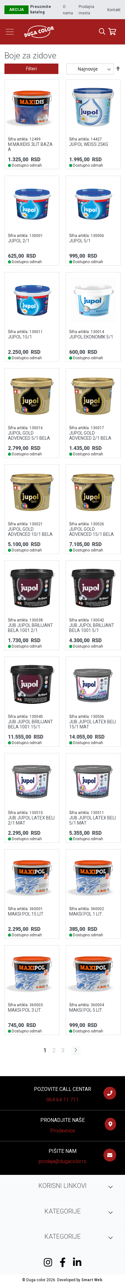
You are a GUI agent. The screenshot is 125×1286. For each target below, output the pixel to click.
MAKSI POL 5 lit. (86, 1010)
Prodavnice (62, 1131)
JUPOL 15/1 (20, 336)
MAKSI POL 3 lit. (25, 1010)
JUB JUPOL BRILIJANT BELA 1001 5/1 (91, 628)
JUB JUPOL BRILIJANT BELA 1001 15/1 (30, 724)
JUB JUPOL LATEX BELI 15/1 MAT (92, 724)
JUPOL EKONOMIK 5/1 (91, 336)
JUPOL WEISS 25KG (88, 144)
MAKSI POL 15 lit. (26, 914)
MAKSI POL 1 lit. (86, 914)
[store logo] (61, 32)
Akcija (16, 9)
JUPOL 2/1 (19, 240)
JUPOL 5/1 (80, 240)
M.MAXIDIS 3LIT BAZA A (30, 147)
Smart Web (91, 1280)
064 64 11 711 (62, 1100)
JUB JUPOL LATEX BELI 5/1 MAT (92, 820)
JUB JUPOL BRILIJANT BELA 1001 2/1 (30, 628)
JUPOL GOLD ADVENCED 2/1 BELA (90, 435)
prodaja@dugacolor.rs (62, 1161)
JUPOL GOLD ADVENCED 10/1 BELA (30, 532)
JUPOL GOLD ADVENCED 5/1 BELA (29, 435)
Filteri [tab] (31, 68)
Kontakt (114, 10)
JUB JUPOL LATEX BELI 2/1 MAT (31, 820)
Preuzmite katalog (40, 9)
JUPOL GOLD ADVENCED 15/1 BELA (91, 532)
